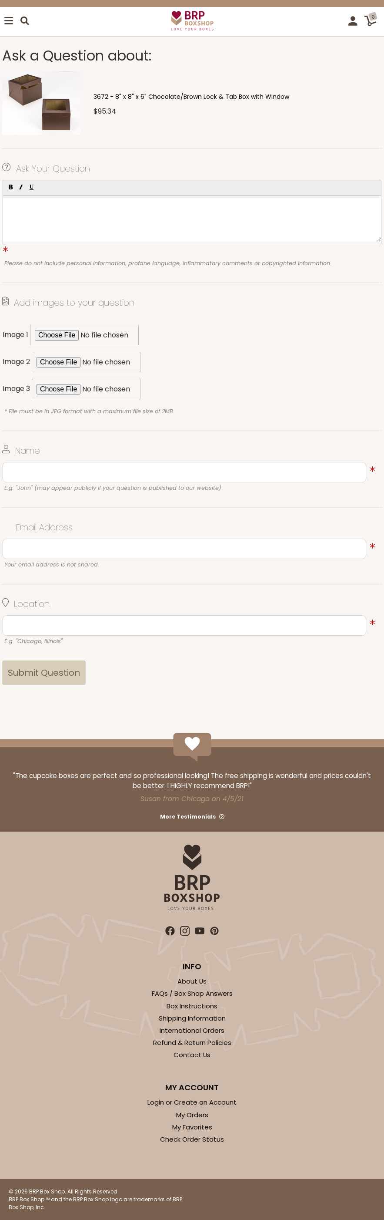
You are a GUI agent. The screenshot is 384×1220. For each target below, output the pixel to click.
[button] (10, 187)
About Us (192, 981)
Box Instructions (192, 1006)
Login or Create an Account (192, 1102)
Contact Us (192, 1054)
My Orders (192, 1114)
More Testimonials (188, 816)
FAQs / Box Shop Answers (192, 993)
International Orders (192, 1030)
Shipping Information (192, 1018)
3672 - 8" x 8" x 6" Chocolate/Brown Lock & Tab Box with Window (191, 96)
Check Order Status (192, 1139)
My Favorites (192, 1127)
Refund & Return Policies (192, 1042)
